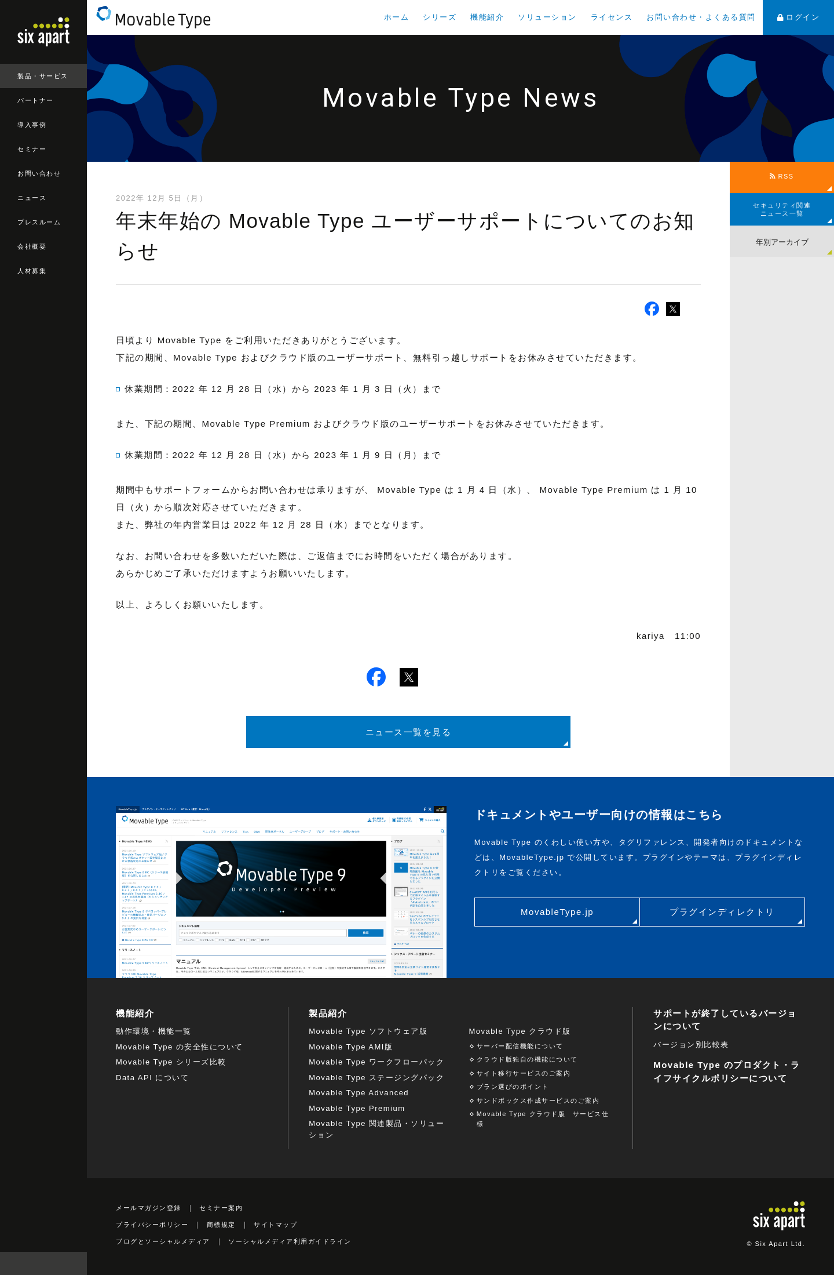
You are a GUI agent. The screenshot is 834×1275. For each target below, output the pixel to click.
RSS (781, 176)
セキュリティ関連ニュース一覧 (782, 209)
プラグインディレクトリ (722, 912)
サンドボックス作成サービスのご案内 (538, 1100)
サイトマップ (275, 1224)
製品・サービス (42, 75)
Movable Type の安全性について (179, 1046)
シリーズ (439, 17)
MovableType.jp (557, 912)
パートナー (35, 100)
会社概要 (31, 246)
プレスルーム (39, 222)
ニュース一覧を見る (408, 732)
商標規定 (221, 1224)
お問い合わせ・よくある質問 (701, 17)
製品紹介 (328, 1013)
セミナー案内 (221, 1207)
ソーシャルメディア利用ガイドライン (290, 1241)
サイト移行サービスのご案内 (524, 1073)
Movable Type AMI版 (351, 1046)
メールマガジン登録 (148, 1207)
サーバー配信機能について (520, 1045)
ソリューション (547, 17)
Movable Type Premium (357, 1108)
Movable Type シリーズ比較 (171, 1062)
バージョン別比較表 (691, 1044)
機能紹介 (487, 17)
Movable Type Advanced (359, 1092)
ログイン (798, 17)
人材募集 (31, 270)
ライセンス (612, 17)
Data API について (152, 1077)
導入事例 (31, 124)
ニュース (31, 197)
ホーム (396, 17)
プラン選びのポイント (513, 1086)
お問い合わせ (39, 173)
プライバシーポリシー (152, 1224)
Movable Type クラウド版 (520, 1031)
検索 (75, 1263)
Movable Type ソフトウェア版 (368, 1031)
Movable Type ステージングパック (376, 1077)
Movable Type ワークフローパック (376, 1062)
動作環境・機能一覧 (154, 1031)
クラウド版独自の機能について (527, 1059)
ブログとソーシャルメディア (163, 1241)
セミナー (31, 149)
